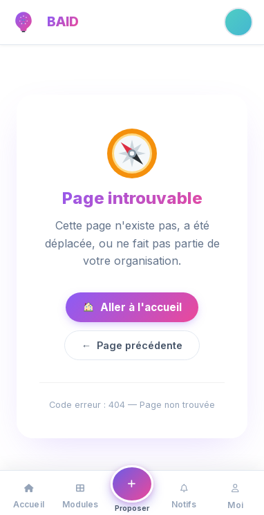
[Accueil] (29, 493)
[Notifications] (183, 493)
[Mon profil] (235, 493)
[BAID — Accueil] (23, 22)
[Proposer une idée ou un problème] (132, 490)
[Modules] (80, 493)
